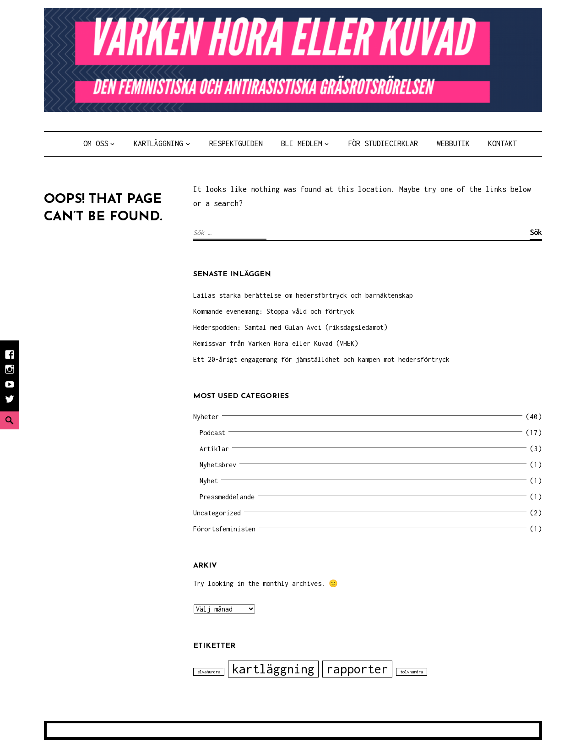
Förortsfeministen (224, 529)
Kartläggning (158, 143)
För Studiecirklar (383, 143)
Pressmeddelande (227, 497)
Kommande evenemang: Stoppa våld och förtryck (273, 311)
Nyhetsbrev (218, 465)
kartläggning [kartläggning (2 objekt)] (273, 669)
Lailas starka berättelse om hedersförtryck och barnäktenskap (303, 295)
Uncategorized (217, 513)
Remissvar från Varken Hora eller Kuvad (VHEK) (275, 343)
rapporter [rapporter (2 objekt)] (357, 669)
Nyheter (206, 417)
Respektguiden (236, 143)
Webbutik (453, 143)
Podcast (212, 433)
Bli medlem (301, 143)
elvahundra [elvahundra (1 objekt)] (208, 671)
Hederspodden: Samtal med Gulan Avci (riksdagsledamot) (290, 327)
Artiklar (214, 449)
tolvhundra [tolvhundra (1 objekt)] (411, 671)
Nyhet (209, 481)
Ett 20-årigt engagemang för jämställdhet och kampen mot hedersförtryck (321, 359)
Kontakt (502, 143)
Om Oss (95, 143)
